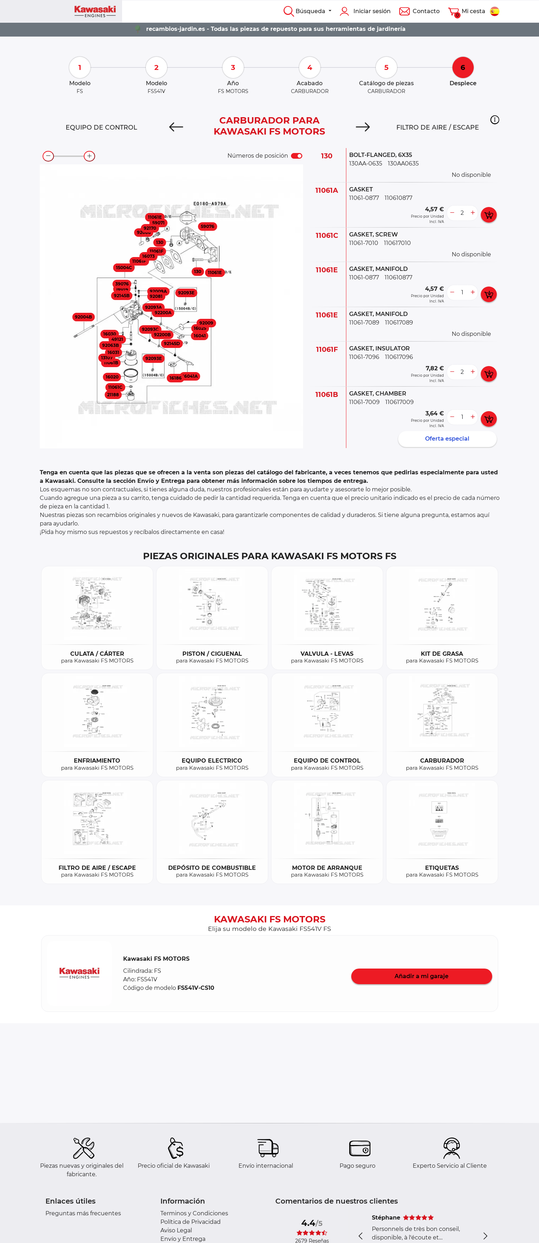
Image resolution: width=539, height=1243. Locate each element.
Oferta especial (447, 438)
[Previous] (176, 127)
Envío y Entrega (182, 1239)
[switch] (296, 156)
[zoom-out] (48, 156)
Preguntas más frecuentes (83, 1213)
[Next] (362, 127)
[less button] (452, 213)
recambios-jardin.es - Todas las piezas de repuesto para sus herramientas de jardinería (276, 29)
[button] (495, 120)
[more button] (472, 213)
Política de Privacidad (190, 1222)
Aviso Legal (176, 1230)
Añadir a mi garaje (422, 976)
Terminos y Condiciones (194, 1213)
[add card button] (489, 215)
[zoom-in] (89, 156)
